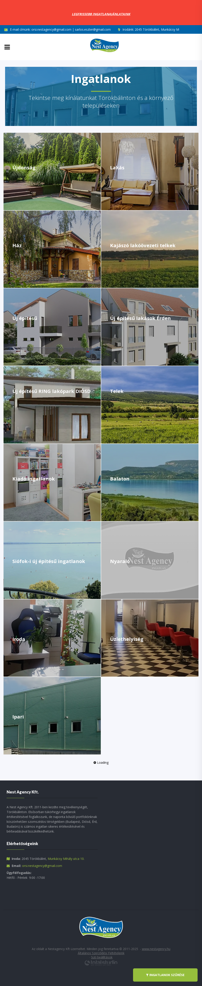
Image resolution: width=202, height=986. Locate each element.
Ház (17, 245)
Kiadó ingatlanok (33, 478)
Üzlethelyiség (126, 639)
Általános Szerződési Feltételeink (101, 953)
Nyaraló (120, 561)
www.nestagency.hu (156, 949)
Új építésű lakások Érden (140, 318)
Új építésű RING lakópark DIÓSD (51, 391)
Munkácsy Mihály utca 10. (66, 859)
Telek (117, 391)
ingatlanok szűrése (165, 975)
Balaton (120, 478)
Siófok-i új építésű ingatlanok (48, 561)
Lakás (117, 167)
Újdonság (24, 167)
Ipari (18, 716)
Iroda (18, 639)
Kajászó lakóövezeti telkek (142, 245)
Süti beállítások (101, 957)
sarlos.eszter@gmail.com (93, 29)
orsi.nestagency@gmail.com (51, 29)
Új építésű (24, 318)
